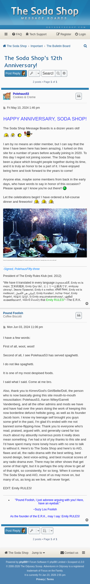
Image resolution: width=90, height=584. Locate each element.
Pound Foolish (13, 313)
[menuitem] (66, 27)
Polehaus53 (21, 93)
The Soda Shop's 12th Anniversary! (33, 61)
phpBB (23, 562)
